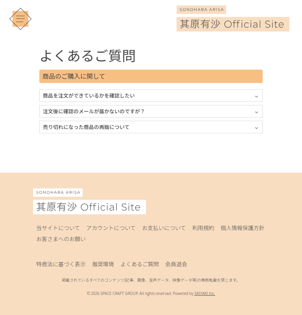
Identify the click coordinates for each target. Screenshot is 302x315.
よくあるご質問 (139, 264)
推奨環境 (103, 264)
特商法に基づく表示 (61, 264)
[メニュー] (20, 19)
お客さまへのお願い (61, 239)
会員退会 (176, 264)
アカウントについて (111, 228)
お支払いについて (164, 228)
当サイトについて (58, 228)
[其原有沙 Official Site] (233, 26)
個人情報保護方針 (243, 228)
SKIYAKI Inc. (204, 293)
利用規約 (203, 228)
